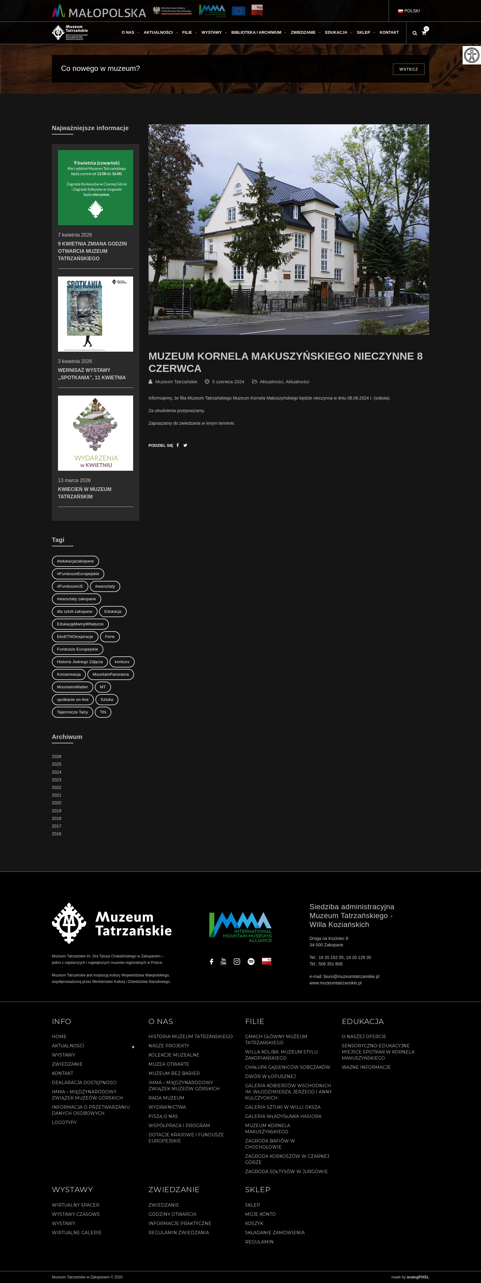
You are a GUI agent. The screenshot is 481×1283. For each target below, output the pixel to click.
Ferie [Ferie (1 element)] (110, 636)
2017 (56, 826)
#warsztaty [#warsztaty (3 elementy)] (105, 586)
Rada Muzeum (166, 1098)
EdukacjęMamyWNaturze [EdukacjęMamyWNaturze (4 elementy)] (80, 624)
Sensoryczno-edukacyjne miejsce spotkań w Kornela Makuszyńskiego (378, 1052)
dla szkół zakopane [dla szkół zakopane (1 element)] (74, 611)
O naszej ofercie (364, 1036)
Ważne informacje (366, 1067)
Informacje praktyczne (179, 1223)
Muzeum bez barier (174, 1073)
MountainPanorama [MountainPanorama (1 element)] (111, 674)
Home (59, 1036)
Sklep (252, 1205)
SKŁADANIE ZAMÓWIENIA (275, 1232)
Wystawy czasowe (76, 1214)
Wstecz (408, 69)
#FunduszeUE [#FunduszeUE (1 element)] (70, 586)
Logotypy (64, 1122)
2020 (56, 802)
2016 (56, 833)
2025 (56, 764)
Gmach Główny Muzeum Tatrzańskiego (276, 1039)
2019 (56, 810)
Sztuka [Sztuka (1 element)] (107, 699)
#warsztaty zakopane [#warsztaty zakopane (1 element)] (76, 599)
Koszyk (254, 1223)
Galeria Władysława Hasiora (283, 1116)
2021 (56, 795)
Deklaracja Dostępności (84, 1082)
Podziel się (160, 445)
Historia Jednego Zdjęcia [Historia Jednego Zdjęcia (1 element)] (80, 661)
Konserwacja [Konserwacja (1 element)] (69, 674)
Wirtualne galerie (77, 1232)
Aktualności (271, 381)
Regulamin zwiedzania (178, 1232)
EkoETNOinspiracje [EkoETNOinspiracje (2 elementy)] (75, 636)
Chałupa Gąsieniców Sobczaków (287, 1067)
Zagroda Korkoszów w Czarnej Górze (287, 1159)
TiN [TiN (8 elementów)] (103, 712)
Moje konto (260, 1214)
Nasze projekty (168, 1046)
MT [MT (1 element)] (103, 687)
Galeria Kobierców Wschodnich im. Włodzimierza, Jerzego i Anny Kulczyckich (288, 1092)
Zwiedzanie (67, 1064)
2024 (56, 772)
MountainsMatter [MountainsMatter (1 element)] (72, 687)
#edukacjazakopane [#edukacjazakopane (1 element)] (75, 561)
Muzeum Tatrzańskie (176, 381)
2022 (56, 787)
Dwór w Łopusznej (270, 1076)
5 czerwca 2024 (228, 381)
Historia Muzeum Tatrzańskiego (190, 1036)
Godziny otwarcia (172, 1214)
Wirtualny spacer (75, 1205)
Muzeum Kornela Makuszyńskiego (267, 1128)
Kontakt (62, 1073)
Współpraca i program (179, 1125)
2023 (56, 779)
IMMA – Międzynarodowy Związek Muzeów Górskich (87, 1095)
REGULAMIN (259, 1242)
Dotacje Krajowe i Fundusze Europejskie (186, 1138)
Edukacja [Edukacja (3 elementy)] (112, 611)
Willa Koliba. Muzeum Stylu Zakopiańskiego (281, 1055)
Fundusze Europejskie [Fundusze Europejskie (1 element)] (77, 649)
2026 (56, 756)
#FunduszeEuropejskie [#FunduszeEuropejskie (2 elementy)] (78, 573)
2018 (56, 818)
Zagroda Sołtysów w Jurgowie (286, 1171)
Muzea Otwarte (168, 1064)
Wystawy (63, 1055)
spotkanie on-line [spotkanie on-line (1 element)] (73, 699)
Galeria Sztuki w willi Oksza (283, 1107)
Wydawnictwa (167, 1107)
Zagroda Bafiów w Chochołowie (270, 1144)
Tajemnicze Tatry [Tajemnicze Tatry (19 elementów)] (72, 712)
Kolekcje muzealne (173, 1055)
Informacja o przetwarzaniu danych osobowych (91, 1110)
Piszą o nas (163, 1116)
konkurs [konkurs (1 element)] (122, 661)
